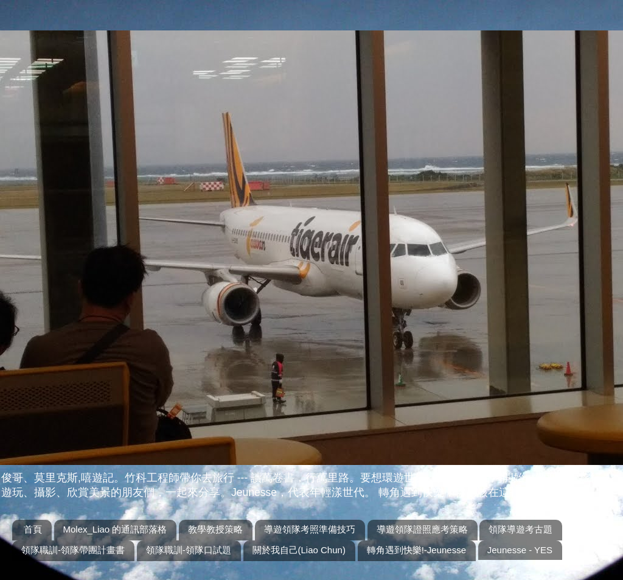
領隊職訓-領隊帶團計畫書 (73, 550)
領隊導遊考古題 (520, 529)
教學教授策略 (215, 529)
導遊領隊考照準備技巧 (309, 529)
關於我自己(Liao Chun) (299, 550)
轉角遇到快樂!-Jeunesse (416, 550)
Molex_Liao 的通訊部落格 (115, 529)
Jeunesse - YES (519, 550)
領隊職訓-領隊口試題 (188, 550)
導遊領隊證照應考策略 (422, 529)
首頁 (33, 529)
